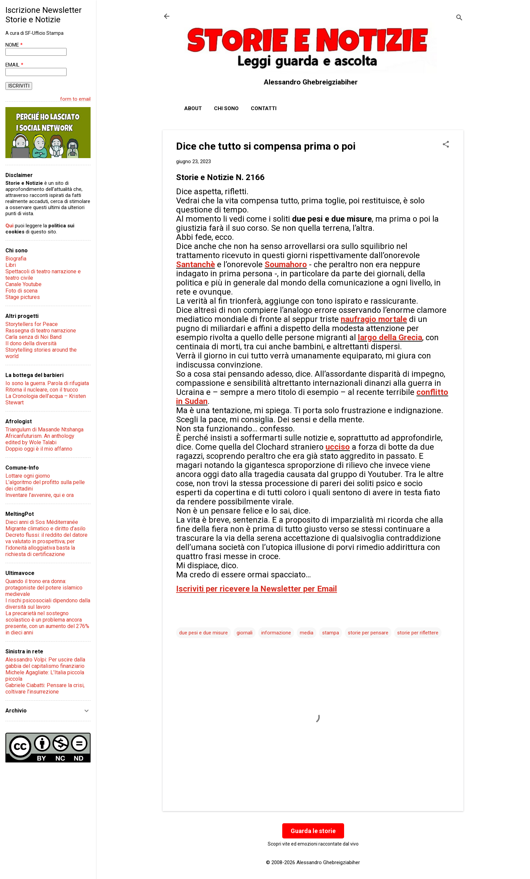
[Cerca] (459, 18)
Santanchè (195, 264)
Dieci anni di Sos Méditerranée (41, 522)
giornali (244, 633)
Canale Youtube (23, 284)
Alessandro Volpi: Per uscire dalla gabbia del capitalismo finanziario (45, 662)
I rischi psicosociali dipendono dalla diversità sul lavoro (47, 603)
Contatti (263, 108)
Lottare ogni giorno (27, 476)
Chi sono (226, 108)
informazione (276, 633)
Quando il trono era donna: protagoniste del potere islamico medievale (43, 587)
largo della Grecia (390, 337)
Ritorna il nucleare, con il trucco (41, 389)
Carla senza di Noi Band (33, 337)
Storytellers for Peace (31, 324)
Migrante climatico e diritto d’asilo (45, 528)
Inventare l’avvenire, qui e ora (39, 495)
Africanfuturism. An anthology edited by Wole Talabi (39, 439)
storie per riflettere (417, 633)
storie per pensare (368, 633)
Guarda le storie (313, 830)
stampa (330, 633)
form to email (75, 99)
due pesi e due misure (203, 633)
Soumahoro (286, 264)
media (306, 633)
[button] (446, 145)
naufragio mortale (374, 319)
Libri (10, 265)
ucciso (338, 447)
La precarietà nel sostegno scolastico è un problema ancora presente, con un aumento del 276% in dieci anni (47, 623)
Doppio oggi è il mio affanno (38, 449)
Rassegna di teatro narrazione (40, 330)
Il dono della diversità (30, 343)
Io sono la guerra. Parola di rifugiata (47, 383)
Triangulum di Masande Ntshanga (44, 429)
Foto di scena (21, 290)
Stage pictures (22, 297)
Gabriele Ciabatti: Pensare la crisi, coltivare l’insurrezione (45, 688)
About (193, 108)
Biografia (15, 258)
